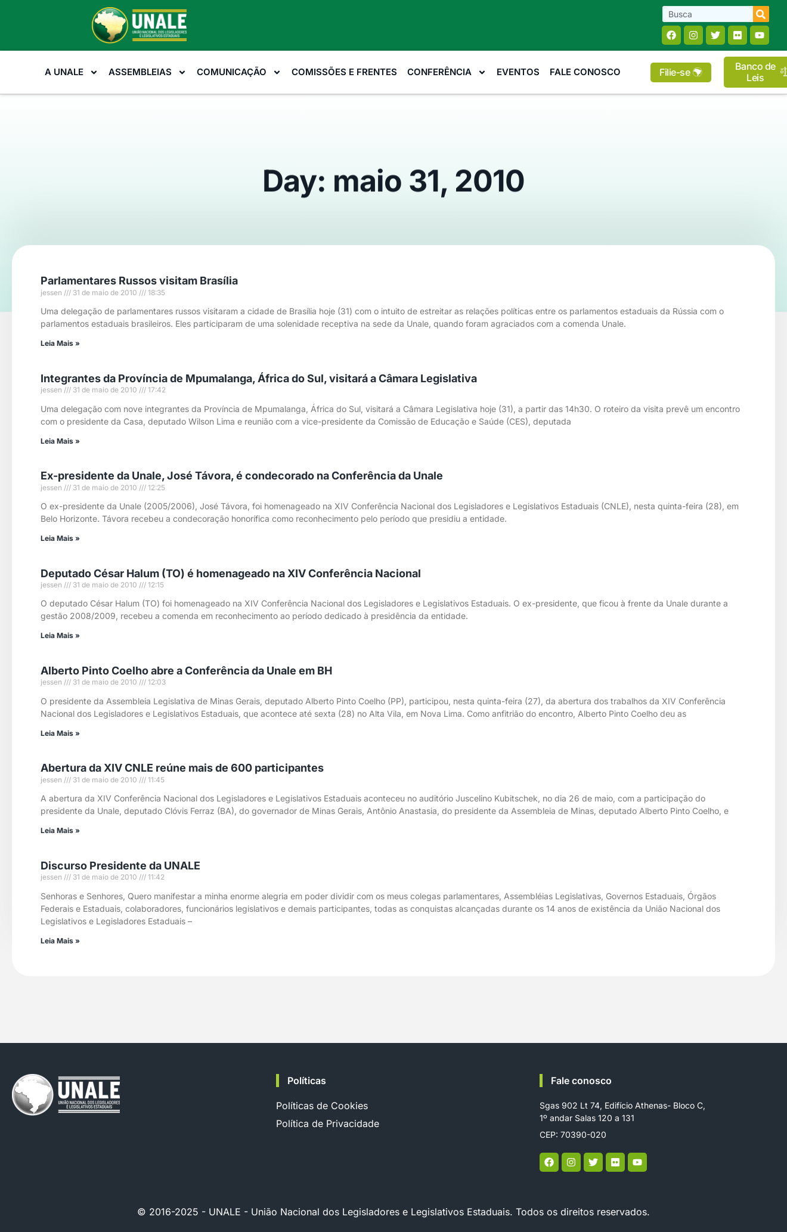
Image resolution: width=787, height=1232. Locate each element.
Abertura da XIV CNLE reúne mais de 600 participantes (182, 768)
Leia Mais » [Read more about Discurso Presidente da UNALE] (60, 940)
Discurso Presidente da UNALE (120, 865)
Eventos (518, 72)
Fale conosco (581, 1080)
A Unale (71, 72)
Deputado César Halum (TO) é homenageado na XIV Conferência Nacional (231, 573)
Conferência (447, 72)
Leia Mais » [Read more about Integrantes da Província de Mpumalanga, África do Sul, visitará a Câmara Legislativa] (60, 441)
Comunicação (239, 72)
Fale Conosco (585, 72)
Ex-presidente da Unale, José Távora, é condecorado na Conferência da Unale (242, 475)
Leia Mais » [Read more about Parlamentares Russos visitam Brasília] (60, 343)
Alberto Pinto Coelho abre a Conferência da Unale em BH (186, 670)
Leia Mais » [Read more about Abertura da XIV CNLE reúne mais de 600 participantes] (60, 830)
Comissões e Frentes (344, 72)
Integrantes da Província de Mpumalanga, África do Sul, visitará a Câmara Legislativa (259, 378)
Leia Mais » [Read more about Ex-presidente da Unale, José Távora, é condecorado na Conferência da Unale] (60, 538)
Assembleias (148, 72)
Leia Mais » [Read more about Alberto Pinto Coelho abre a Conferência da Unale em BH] (60, 733)
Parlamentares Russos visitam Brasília (139, 280)
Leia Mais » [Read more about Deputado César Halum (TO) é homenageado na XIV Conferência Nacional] (60, 635)
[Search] (761, 14)
